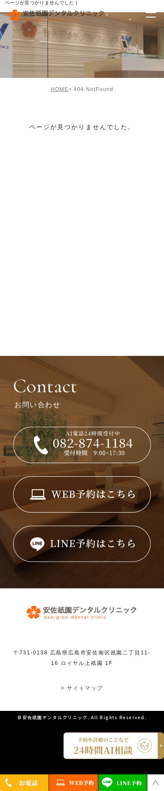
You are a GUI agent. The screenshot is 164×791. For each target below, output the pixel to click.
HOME (60, 89)
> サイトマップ (82, 688)
